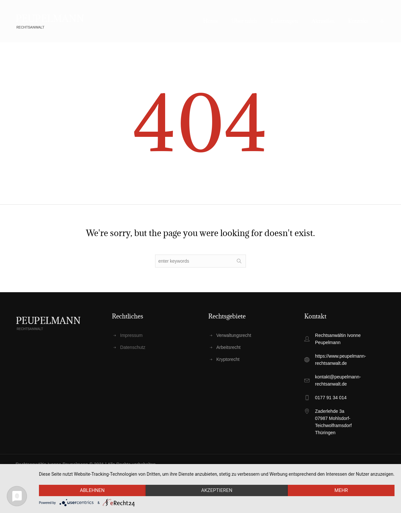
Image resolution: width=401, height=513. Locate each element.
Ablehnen (92, 490)
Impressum (131, 335)
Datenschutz (132, 347)
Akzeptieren (216, 490)
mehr (341, 490)
